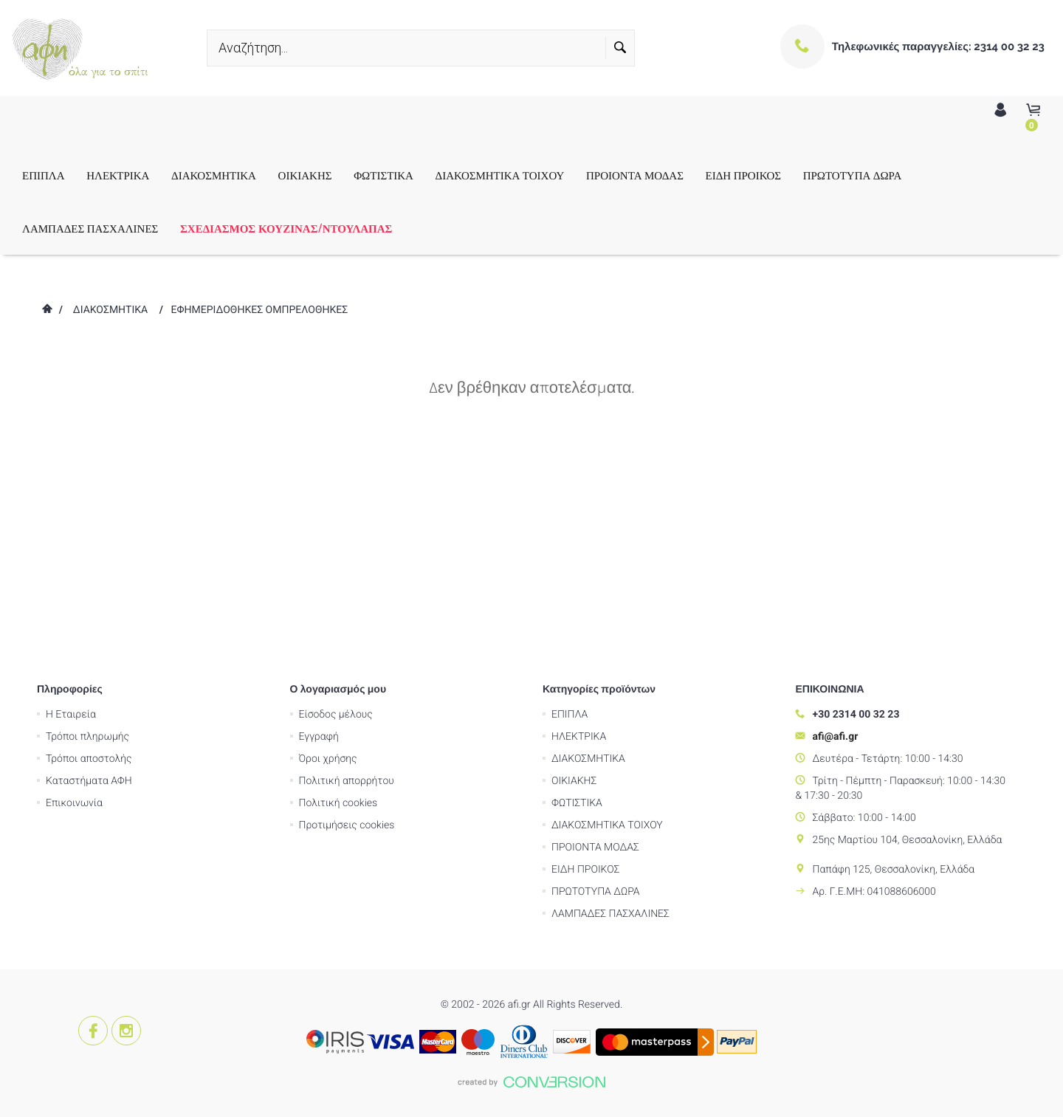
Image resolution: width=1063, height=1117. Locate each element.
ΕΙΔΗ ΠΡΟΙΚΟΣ (743, 175)
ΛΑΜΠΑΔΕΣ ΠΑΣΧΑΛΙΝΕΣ (90, 228)
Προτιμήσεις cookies (347, 609)
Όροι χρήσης (328, 543)
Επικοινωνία (74, 587)
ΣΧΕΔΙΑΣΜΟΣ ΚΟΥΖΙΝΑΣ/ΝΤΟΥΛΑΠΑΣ (286, 228)
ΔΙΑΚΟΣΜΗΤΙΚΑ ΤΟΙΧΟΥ (500, 175)
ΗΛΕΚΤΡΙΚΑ (117, 175)
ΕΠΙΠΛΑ (43, 175)
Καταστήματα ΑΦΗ (89, 565)
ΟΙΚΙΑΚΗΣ (305, 175)
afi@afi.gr (836, 520)
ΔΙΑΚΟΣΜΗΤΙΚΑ (213, 175)
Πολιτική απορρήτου (346, 565)
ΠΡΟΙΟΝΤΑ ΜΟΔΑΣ (635, 175)
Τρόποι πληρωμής (87, 520)
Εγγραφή (319, 520)
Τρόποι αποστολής (89, 543)
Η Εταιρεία (71, 498)
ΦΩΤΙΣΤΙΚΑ (383, 175)
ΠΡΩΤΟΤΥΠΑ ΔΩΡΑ (852, 175)
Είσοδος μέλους (336, 498)
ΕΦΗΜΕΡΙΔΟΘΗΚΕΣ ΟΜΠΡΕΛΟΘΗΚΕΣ (259, 310)
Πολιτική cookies (338, 587)
